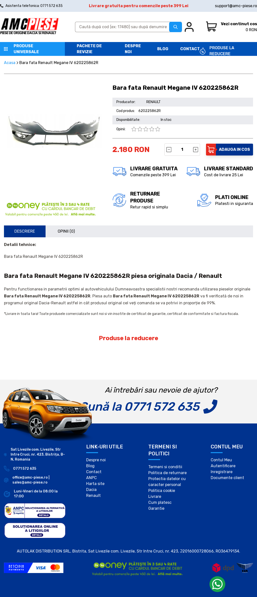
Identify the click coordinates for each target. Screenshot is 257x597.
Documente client (227, 477)
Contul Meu (221, 460)
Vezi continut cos (239, 24)
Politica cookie (161, 490)
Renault (93, 495)
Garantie (156, 508)
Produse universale (26, 49)
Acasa (9, 62)
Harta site (95, 483)
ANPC (91, 477)
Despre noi (96, 460)
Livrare (154, 496)
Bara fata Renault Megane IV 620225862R (58, 62)
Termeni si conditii (165, 466)
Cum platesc (160, 502)
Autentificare (223, 466)
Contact (190, 48)
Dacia (91, 489)
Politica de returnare (167, 472)
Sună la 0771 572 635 (139, 406)
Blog (162, 48)
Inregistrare (221, 471)
